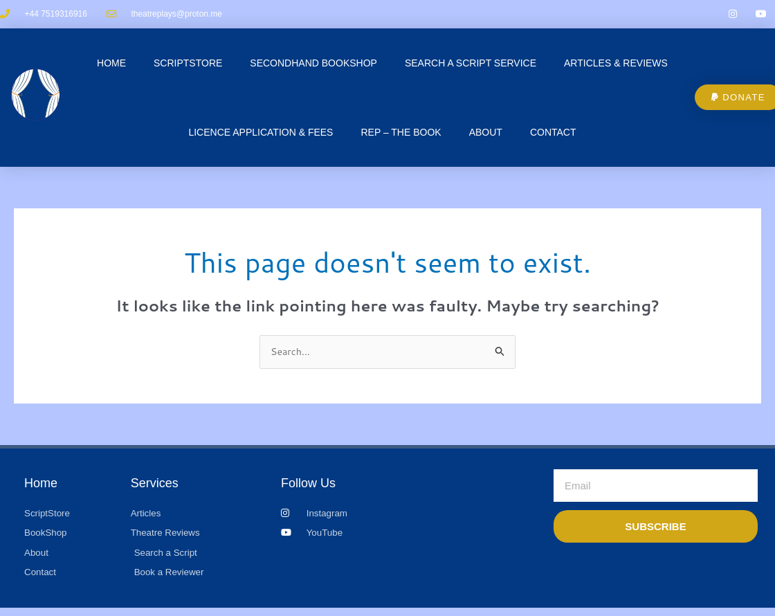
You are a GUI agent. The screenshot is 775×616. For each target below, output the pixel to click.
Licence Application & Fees (260, 135)
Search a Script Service (470, 65)
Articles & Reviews (616, 65)
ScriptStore (188, 65)
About (485, 135)
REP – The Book (401, 135)
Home (111, 65)
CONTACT (553, 135)
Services (155, 487)
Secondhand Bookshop (313, 65)
